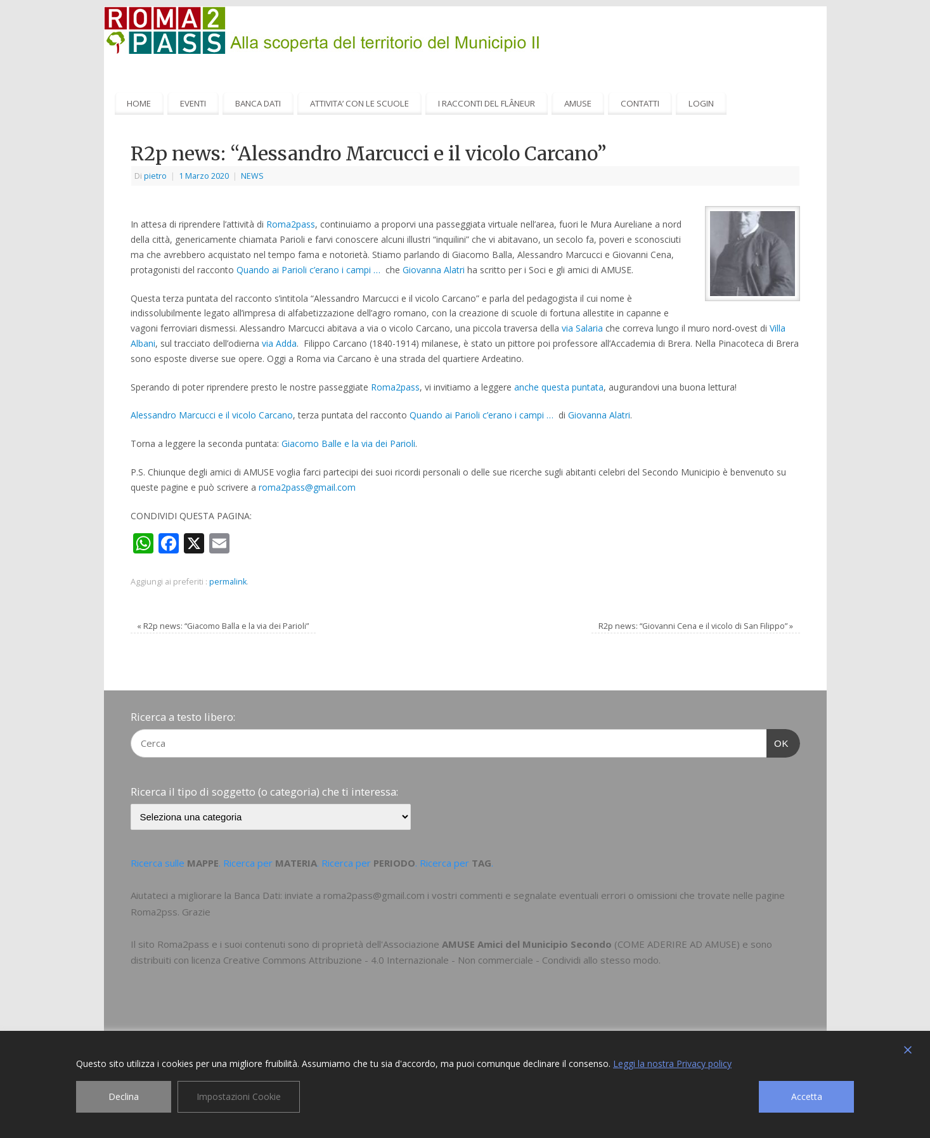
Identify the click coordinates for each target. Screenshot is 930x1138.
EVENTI (193, 103)
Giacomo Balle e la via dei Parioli (348, 443)
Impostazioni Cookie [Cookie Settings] (239, 1096)
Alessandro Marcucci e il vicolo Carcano (212, 415)
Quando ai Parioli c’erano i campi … (309, 270)
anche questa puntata (559, 387)
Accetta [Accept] (806, 1096)
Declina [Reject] (123, 1096)
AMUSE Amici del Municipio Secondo (527, 944)
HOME (139, 103)
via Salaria (582, 328)
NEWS (252, 176)
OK (777, 742)
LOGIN (701, 103)
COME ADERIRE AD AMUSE (677, 944)
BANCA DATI (258, 103)
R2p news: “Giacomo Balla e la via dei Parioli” (223, 626)
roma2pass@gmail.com (307, 487)
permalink (228, 581)
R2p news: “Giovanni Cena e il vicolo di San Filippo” (695, 626)
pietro (155, 176)
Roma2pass (290, 224)
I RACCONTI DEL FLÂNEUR (486, 103)
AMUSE (577, 103)
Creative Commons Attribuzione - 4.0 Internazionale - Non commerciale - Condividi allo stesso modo (441, 960)
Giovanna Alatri (434, 270)
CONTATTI (640, 103)
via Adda (279, 343)
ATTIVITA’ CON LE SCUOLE (359, 103)
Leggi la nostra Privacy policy (672, 1063)
